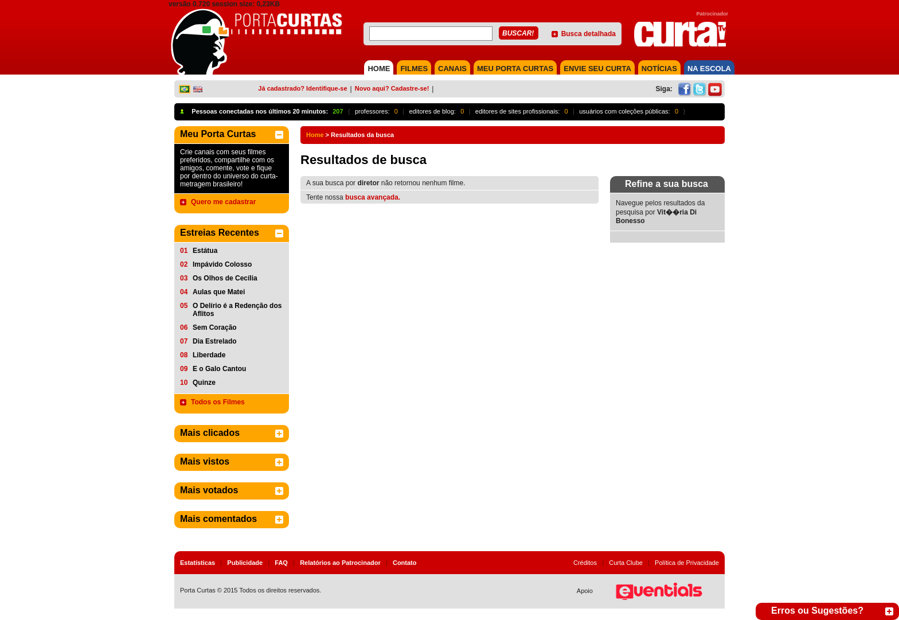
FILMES (414, 68)
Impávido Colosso (222, 264)
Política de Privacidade (687, 562)
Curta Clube (626, 562)
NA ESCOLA (709, 68)
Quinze (204, 383)
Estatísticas (197, 562)
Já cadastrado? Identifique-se (302, 88)
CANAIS (452, 68)
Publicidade (245, 562)
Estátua (205, 251)
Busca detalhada (588, 34)
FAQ (281, 562)
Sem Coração (215, 327)
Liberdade (209, 355)
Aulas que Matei (219, 292)
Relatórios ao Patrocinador (340, 562)
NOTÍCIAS (659, 68)
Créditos (585, 562)
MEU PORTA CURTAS (515, 68)
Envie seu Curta (597, 68)
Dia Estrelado (215, 341)
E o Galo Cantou (219, 369)
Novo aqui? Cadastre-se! (392, 88)
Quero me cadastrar (223, 202)
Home (315, 134)
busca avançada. (372, 197)
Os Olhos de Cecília (225, 278)
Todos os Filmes (218, 402)
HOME (379, 68)
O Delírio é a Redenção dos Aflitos (237, 310)
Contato (405, 562)
